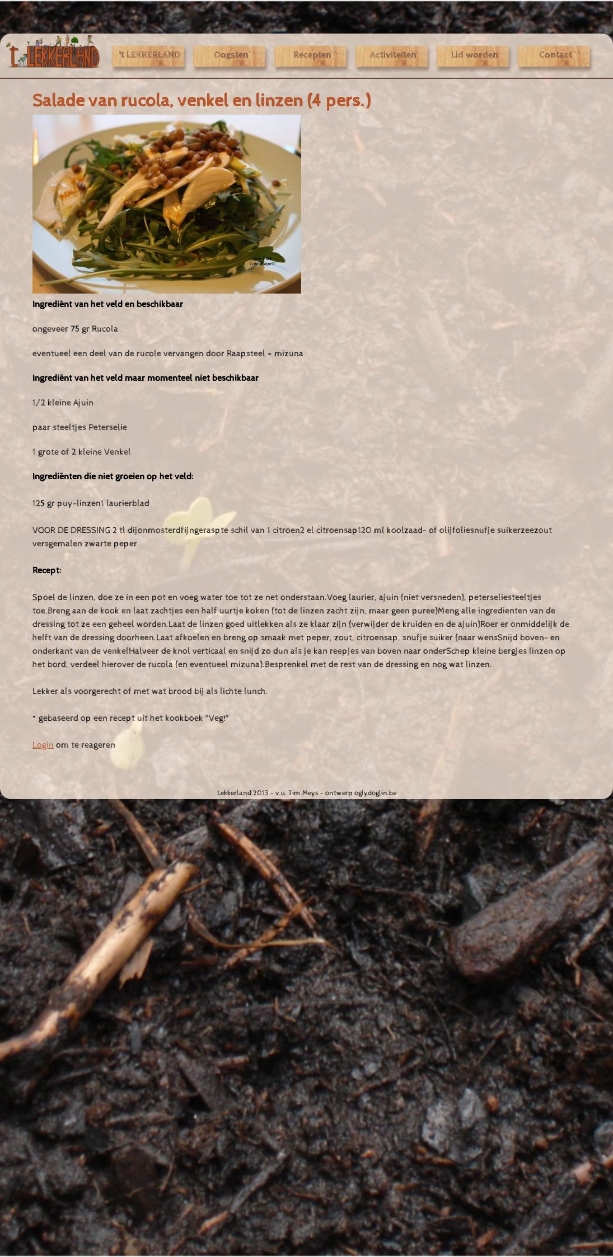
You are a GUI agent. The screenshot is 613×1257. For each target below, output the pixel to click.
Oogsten (231, 55)
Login (43, 745)
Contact (555, 55)
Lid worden (474, 55)
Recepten (312, 55)
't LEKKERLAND (149, 55)
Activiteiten (393, 55)
